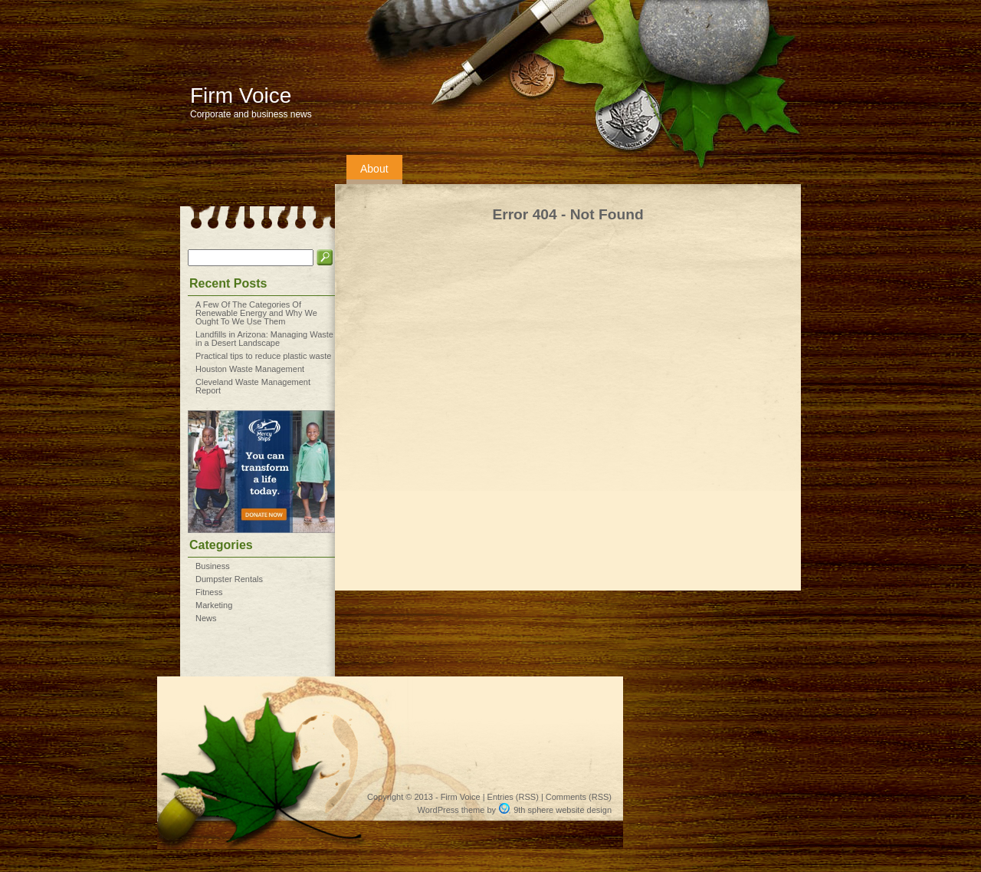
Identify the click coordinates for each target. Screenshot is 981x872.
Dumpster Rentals (229, 579)
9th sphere (533, 809)
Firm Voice (240, 95)
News (206, 618)
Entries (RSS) (513, 796)
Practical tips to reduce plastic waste (263, 355)
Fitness (208, 592)
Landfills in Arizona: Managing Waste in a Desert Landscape (264, 338)
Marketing (213, 605)
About (374, 168)
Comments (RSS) (579, 796)
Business (212, 566)
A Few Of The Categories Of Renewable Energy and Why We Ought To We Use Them (256, 313)
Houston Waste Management (249, 368)
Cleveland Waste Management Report (252, 386)
